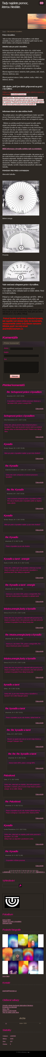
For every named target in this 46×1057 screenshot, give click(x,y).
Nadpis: (6, 352)
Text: (5, 359)
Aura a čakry (6, 920)
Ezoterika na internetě (9, 1007)
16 (16, 873)
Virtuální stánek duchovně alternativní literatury (17, 1005)
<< (6, 1023)
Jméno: (6, 348)
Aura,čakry (5, 976)
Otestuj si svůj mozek (9, 1011)
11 (31, 871)
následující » (41, 872)
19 (24, 873)
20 (27, 873)
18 (22, 873)
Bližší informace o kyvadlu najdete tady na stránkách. (22, 149)
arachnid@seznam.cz (9, 991)
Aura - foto (5, 1009)
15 (13, 873)
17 (19, 873)
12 (33, 871)
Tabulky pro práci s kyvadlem (11, 921)
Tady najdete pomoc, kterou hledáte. (15, 5)
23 (36, 873)
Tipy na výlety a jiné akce (10, 1012)
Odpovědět (39, 409)
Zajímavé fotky (7, 923)
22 (33, 873)
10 (28, 871)
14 (10, 873)
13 (36, 871)
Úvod (4, 31)
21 (30, 873)
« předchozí (6, 872)
